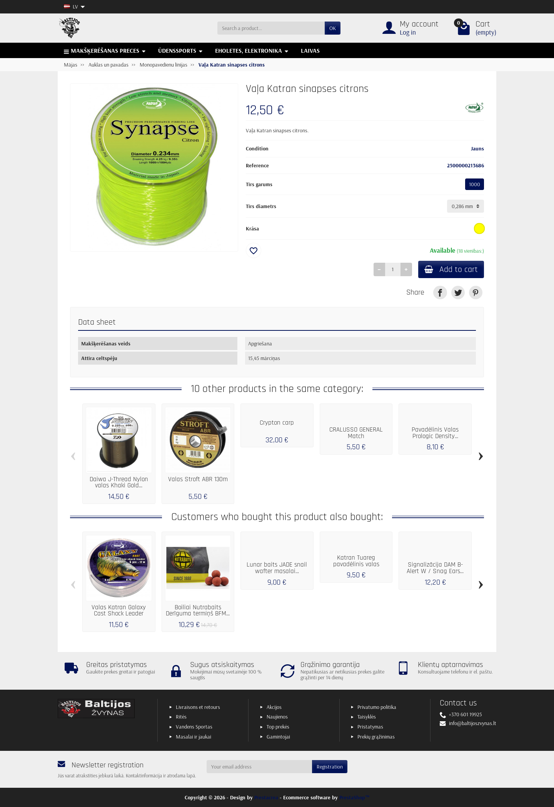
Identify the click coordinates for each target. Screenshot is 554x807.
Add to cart (451, 269)
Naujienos (277, 716)
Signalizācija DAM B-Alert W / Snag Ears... (435, 567)
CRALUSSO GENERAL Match (356, 432)
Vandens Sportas (194, 726)
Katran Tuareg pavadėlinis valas (356, 561)
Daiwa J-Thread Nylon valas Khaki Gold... (119, 482)
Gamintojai (278, 736)
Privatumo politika (376, 707)
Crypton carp (277, 423)
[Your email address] (259, 766)
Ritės (181, 716)
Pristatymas (370, 726)
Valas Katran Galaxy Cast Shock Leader (119, 610)
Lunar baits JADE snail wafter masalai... (277, 567)
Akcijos (274, 707)
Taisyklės (366, 716)
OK (332, 28)
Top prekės (278, 726)
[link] (440, 292)
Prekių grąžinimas (376, 736)
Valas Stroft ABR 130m (198, 479)
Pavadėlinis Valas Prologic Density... (435, 432)
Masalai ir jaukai (193, 736)
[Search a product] (271, 28)
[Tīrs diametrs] (465, 206)
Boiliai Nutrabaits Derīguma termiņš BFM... (198, 610)
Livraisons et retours (198, 707)
